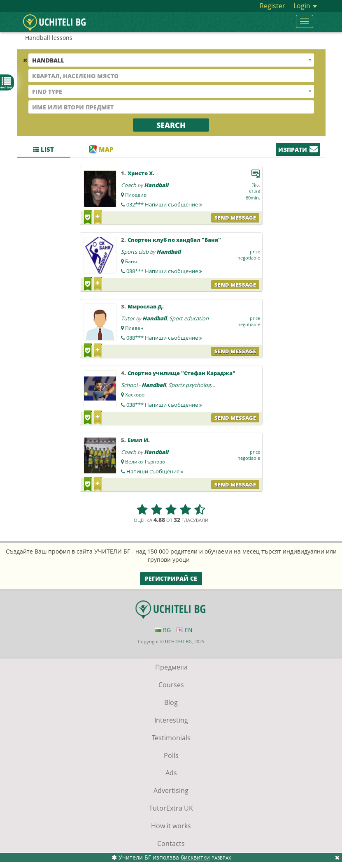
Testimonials (171, 737)
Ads (171, 772)
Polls (171, 755)
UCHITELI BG (178, 641)
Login (305, 5)
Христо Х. (141, 173)
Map (101, 149)
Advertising (171, 790)
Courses (171, 684)
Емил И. (139, 440)
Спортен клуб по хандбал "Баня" (174, 239)
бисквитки (195, 857)
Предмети (171, 667)
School (129, 385)
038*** (164, 404)
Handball (156, 185)
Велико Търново (145, 461)
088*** (164, 271)
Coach (128, 185)
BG (163, 630)
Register (272, 5)
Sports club (135, 251)
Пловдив (136, 194)
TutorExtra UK (171, 808)
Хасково (134, 394)
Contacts (171, 843)
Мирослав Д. (146, 306)
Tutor (128, 318)
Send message (235, 217)
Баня (131, 261)
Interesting (171, 720)
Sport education (189, 318)
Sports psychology (191, 385)
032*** (164, 204)
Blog (171, 702)
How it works (171, 825)
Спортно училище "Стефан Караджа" (181, 373)
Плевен (134, 327)
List (43, 149)
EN (185, 630)
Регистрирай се (171, 578)
